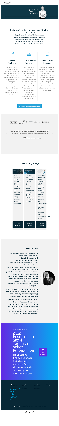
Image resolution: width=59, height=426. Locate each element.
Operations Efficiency (15, 388)
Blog (48, 385)
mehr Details (17, 224)
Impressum (44, 406)
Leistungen (13, 385)
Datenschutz (38, 406)
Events (11, 399)
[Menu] (54, 2)
